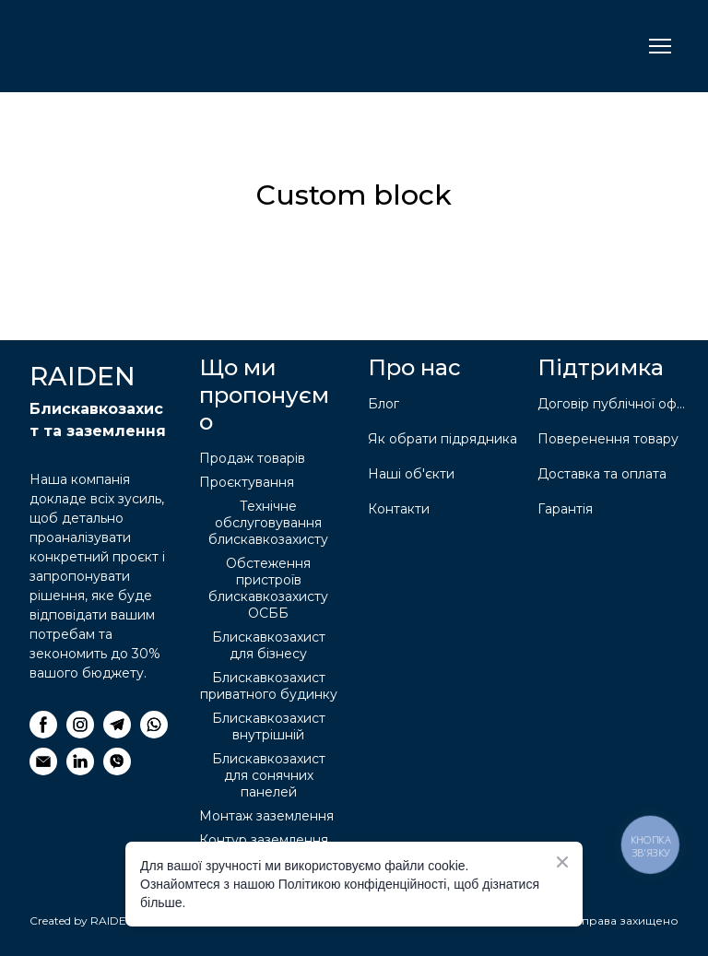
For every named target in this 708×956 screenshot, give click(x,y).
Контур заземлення (263, 840)
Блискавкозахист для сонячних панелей (268, 775)
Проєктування (246, 482)
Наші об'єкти (411, 474)
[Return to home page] (121, 46)
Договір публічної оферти (613, 403)
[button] (43, 724)
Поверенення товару (607, 439)
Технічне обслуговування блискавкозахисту (268, 523)
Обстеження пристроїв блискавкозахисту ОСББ (268, 588)
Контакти (399, 509)
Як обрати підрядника (442, 439)
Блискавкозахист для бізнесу (268, 645)
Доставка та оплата (602, 474)
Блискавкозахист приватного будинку (268, 685)
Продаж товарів (252, 458)
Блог (383, 403)
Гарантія (565, 509)
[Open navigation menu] (660, 46)
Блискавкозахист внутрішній (268, 726)
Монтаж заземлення (266, 816)
